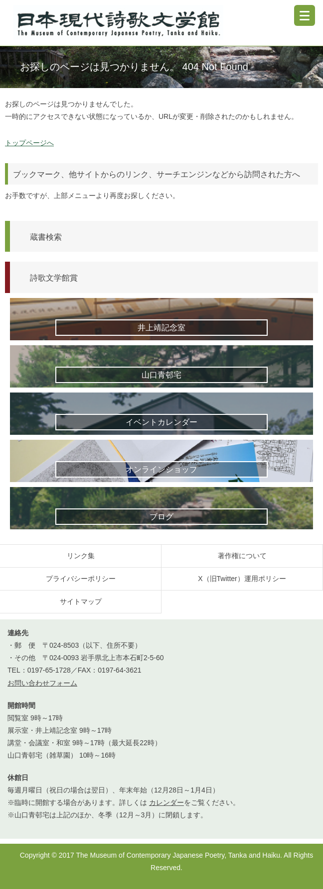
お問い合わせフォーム (42, 683)
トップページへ (29, 143)
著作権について (242, 556)
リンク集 (81, 556)
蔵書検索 (46, 236)
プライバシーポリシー (81, 579)
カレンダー (166, 802)
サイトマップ (81, 601)
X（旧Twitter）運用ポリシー (242, 579)
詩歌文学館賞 (54, 277)
